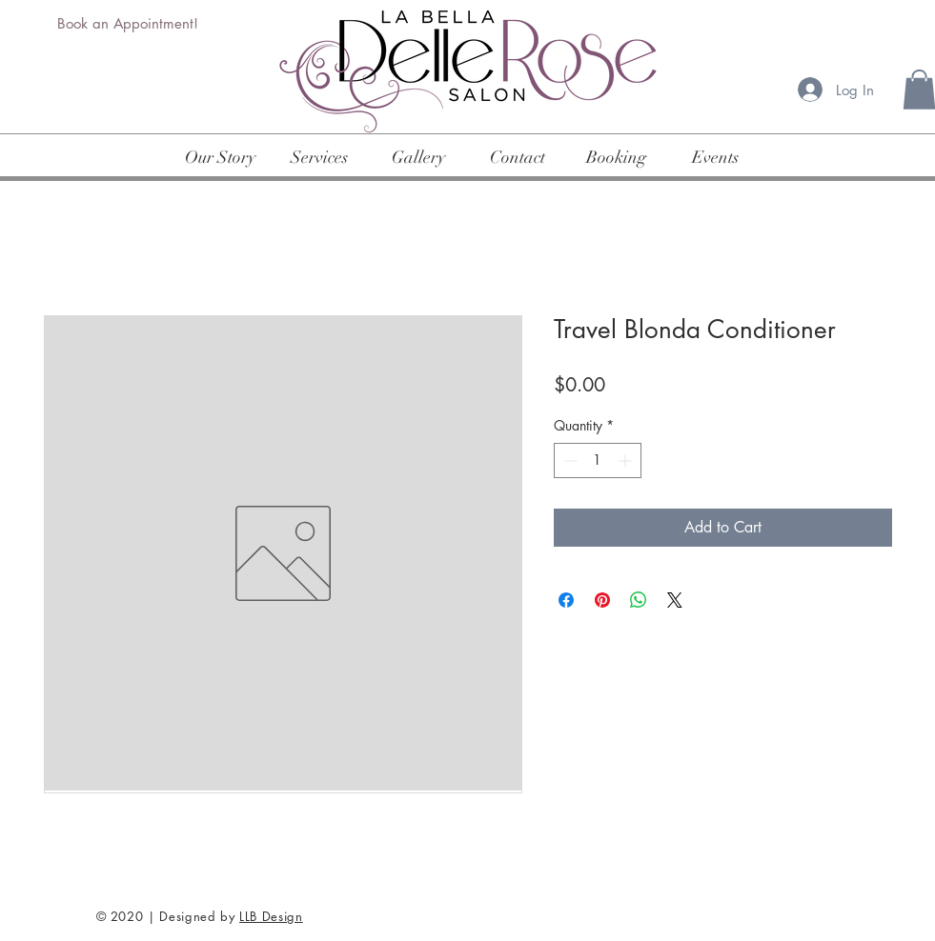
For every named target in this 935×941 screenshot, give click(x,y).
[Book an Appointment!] (129, 23)
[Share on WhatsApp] (638, 600)
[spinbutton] (597, 460)
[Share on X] (674, 600)
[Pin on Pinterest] (602, 600)
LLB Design (271, 916)
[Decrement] (568, 460)
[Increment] (627, 460)
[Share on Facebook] (566, 600)
